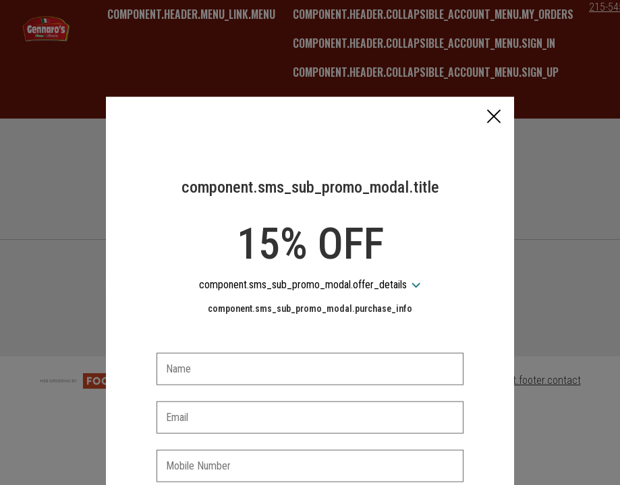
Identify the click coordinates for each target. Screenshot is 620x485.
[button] (494, 54)
